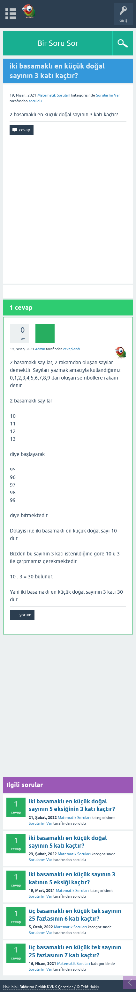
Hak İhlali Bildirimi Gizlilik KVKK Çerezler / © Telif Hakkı (51, 987)
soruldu (35, 101)
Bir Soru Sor (57, 43)
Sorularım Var (40, 823)
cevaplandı (71, 349)
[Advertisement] (68, 209)
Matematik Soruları (53, 95)
